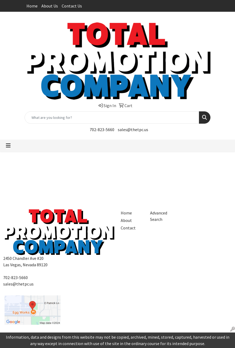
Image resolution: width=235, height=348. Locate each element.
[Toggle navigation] (8, 145)
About (126, 220)
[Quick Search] (112, 117)
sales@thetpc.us (133, 129)
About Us (49, 6)
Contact (128, 227)
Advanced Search (158, 216)
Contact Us (72, 6)
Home (32, 6)
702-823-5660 (102, 129)
